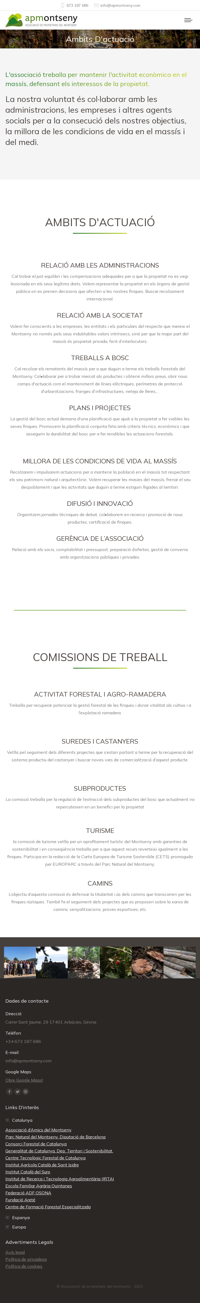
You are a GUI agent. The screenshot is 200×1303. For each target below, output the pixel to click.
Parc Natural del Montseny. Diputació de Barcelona (55, 1136)
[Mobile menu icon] (188, 20)
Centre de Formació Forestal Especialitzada (48, 1206)
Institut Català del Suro (27, 1171)
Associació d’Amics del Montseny (38, 1129)
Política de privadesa (26, 1259)
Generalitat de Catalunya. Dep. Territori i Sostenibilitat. (59, 1150)
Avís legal (15, 1252)
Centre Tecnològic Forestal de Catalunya (45, 1157)
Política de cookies (23, 1266)
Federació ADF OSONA (28, 1192)
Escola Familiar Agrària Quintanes (38, 1185)
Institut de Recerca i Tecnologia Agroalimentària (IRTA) (59, 1178)
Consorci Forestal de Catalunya (36, 1143)
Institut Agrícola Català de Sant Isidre (42, 1164)
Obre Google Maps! (24, 1080)
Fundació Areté (20, 1199)
